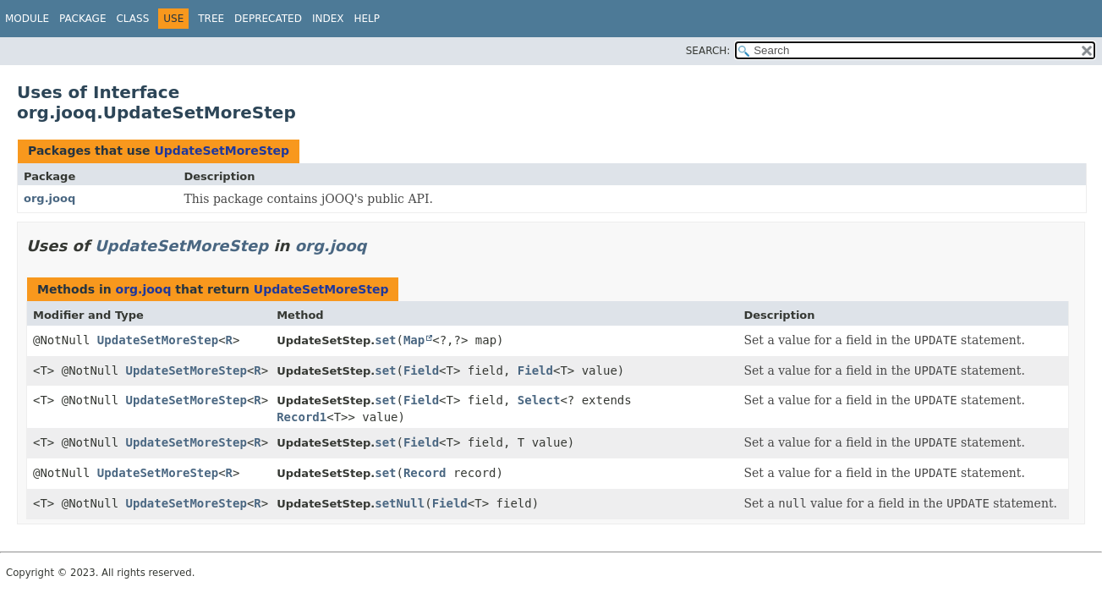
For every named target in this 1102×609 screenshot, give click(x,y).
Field (421, 370)
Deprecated (268, 19)
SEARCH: (708, 51)
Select (539, 400)
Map (414, 340)
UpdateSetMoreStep (221, 150)
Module (27, 19)
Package (82, 19)
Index (328, 19)
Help (367, 19)
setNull (400, 503)
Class (132, 19)
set (385, 340)
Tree (211, 19)
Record (425, 473)
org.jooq (49, 198)
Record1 (301, 417)
